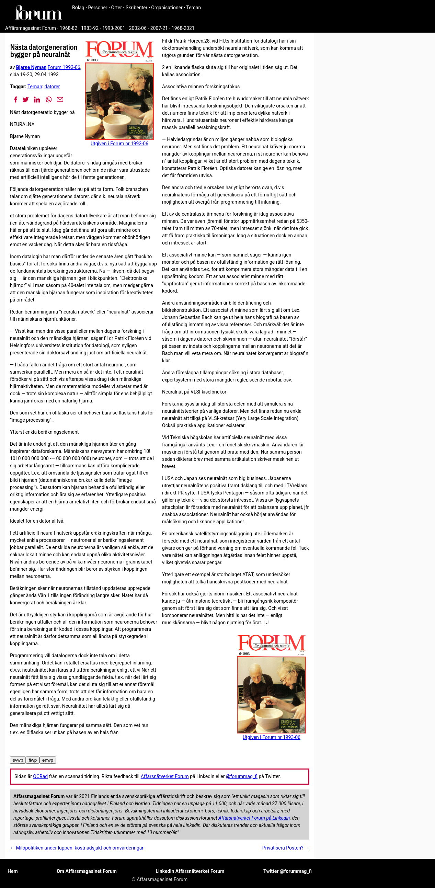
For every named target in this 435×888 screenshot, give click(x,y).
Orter (116, 7)
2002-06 (138, 28)
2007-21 (159, 28)
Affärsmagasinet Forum (30, 28)
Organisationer (167, 7)
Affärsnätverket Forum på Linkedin (254, 818)
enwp (47, 760)
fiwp (32, 760)
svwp (18, 760)
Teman (193, 7)
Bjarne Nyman (31, 67)
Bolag (78, 7)
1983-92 (90, 28)
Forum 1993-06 (64, 67)
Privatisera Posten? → (285, 848)
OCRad (40, 776)
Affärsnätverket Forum (165, 776)
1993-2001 (113, 28)
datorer (52, 86)
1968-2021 (183, 28)
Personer (97, 7)
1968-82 (68, 28)
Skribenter (136, 7)
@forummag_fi (241, 776)
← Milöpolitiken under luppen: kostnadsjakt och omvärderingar (77, 848)
